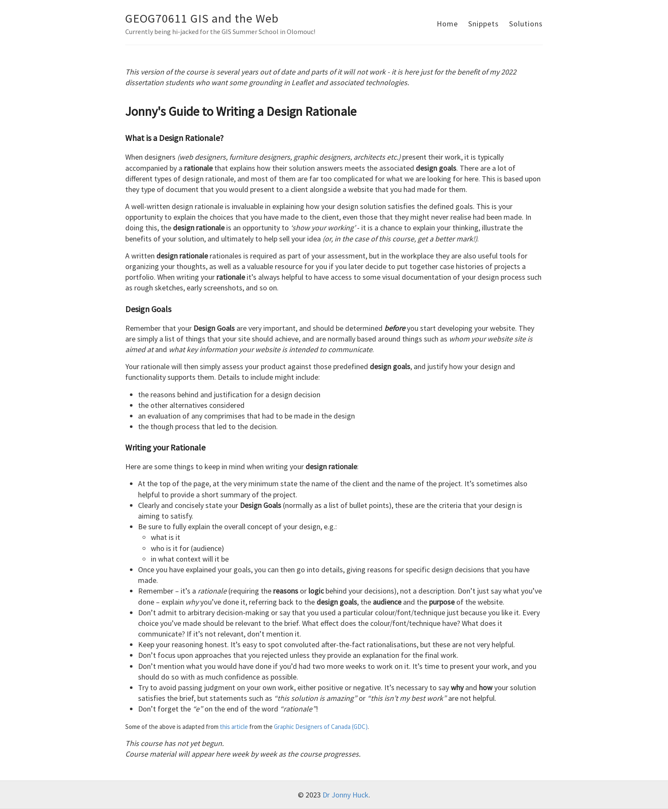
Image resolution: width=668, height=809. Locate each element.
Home (447, 24)
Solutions (526, 24)
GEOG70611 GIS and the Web (202, 18)
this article (234, 727)
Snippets (483, 24)
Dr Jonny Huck (345, 795)
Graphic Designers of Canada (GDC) (321, 727)
